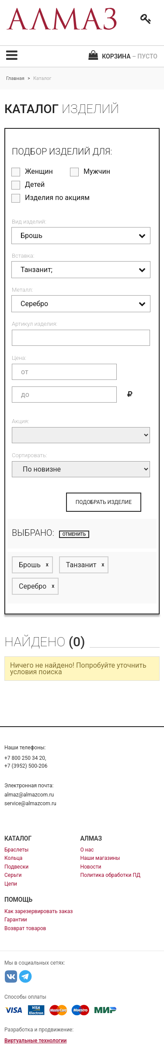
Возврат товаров (25, 928)
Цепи (10, 884)
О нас (87, 850)
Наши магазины (100, 858)
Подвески (16, 867)
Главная (15, 78)
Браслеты (16, 850)
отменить (74, 534)
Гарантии (15, 920)
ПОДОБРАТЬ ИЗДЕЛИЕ (104, 502)
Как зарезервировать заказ (38, 911)
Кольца (13, 858)
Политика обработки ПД (110, 875)
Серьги (12, 875)
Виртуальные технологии (35, 1041)
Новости (90, 867)
